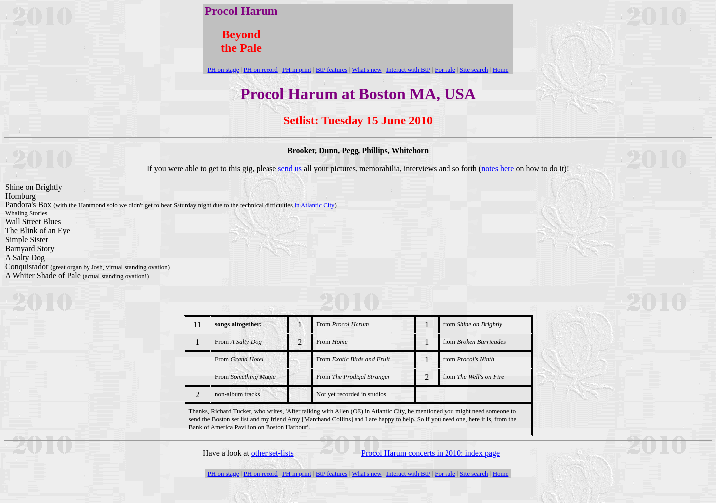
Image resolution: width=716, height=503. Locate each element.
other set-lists (272, 453)
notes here (497, 168)
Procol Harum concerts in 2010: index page (430, 453)
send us (290, 168)
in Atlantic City (314, 205)
